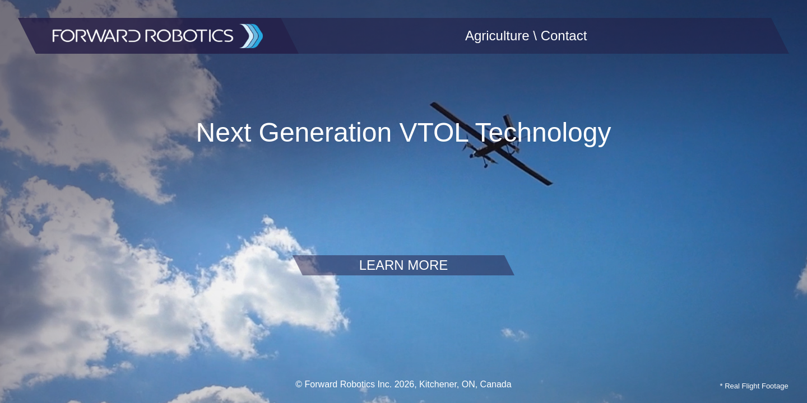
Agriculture (497, 35)
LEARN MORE (403, 265)
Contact (564, 35)
